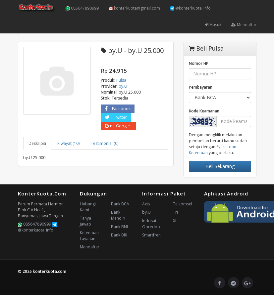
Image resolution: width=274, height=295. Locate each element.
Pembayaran (200, 87)
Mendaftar (243, 24)
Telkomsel (182, 204)
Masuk (213, 24)
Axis (146, 204)
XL (175, 221)
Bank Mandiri (118, 215)
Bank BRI (119, 235)
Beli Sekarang (220, 166)
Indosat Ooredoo (151, 224)
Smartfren (151, 235)
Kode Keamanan (204, 111)
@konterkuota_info (190, 8)
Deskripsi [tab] (37, 143)
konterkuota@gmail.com (134, 8)
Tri (175, 212)
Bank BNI (119, 227)
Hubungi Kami (88, 207)
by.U (146, 212)
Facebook (118, 108)
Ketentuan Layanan (89, 235)
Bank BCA (120, 204)
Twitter (116, 117)
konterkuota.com (49, 271)
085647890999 (82, 8)
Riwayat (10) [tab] (68, 143)
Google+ (118, 126)
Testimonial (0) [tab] (104, 143)
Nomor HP (198, 63)
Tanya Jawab (85, 221)
